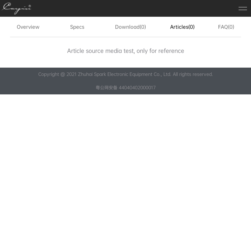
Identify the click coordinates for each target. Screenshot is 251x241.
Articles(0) (182, 27)
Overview (28, 27)
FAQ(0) (226, 27)
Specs (77, 27)
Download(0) (130, 27)
